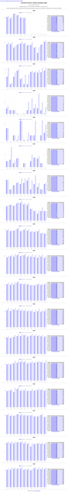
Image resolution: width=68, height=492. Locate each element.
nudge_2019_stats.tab (55, 218)
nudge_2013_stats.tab (55, 378)
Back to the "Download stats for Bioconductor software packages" (11, 0)
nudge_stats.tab (37, 490)
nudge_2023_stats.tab (55, 111)
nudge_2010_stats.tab (55, 458)
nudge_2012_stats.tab (55, 404)
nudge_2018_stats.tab (55, 244)
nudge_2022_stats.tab (55, 138)
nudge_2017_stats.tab (55, 271)
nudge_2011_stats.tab (55, 431)
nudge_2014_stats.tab (55, 351)
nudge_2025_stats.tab (55, 58)
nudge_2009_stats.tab (55, 484)
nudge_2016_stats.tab (55, 298)
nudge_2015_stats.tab (55, 324)
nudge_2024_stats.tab (55, 84)
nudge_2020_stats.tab (55, 191)
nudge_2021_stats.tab (55, 164)
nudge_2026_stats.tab (55, 31)
